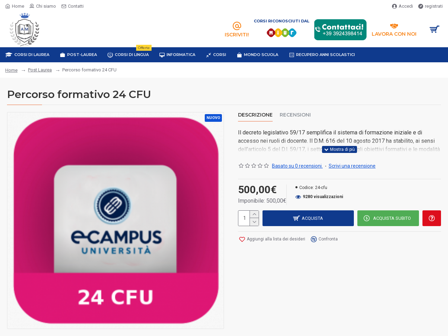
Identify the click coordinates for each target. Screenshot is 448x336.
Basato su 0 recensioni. (297, 166)
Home (11, 70)
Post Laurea (40, 69)
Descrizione (255, 115)
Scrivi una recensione (352, 166)
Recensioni (295, 115)
